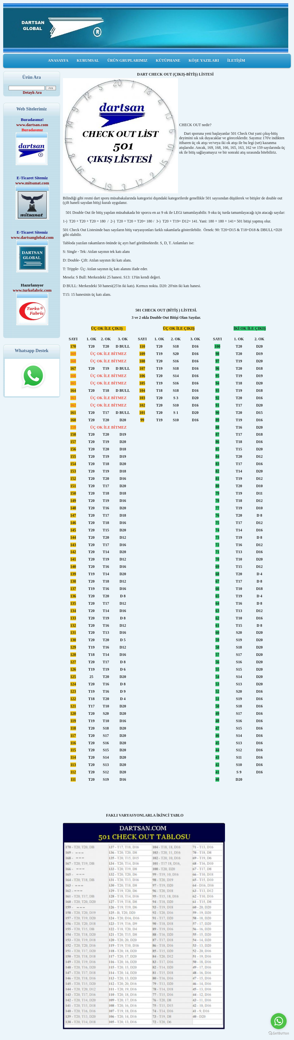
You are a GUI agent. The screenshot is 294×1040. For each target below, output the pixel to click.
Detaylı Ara (32, 92)
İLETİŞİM (236, 60)
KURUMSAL (88, 60)
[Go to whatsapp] (279, 1021)
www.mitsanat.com (32, 183)
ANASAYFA (58, 60)
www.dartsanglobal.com (32, 237)
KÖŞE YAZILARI (204, 60)
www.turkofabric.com (32, 290)
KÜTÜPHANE (168, 60)
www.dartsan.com (32, 124)
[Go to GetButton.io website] (278, 1033)
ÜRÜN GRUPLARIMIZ (127, 60)
